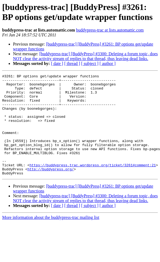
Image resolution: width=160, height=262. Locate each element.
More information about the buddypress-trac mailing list (50, 237)
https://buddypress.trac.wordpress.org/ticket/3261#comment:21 (92, 183)
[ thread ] (72, 63)
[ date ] (57, 63)
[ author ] (108, 63)
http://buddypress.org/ (51, 188)
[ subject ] (89, 63)
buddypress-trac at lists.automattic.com (110, 30)
